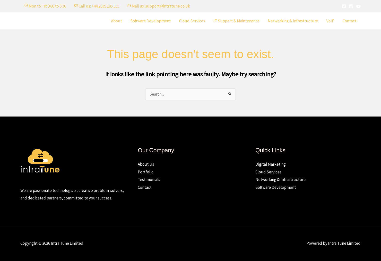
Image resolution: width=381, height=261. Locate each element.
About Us (146, 164)
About (116, 21)
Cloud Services (192, 21)
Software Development (150, 21)
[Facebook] (344, 6)
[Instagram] (351, 6)
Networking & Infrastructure (293, 21)
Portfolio (146, 172)
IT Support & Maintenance (236, 21)
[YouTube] (358, 6)
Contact (349, 21)
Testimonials (149, 179)
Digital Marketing (270, 164)
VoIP (330, 21)
